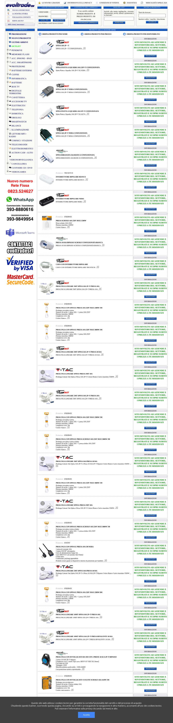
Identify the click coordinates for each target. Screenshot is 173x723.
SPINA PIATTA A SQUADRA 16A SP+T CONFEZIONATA (77, 111)
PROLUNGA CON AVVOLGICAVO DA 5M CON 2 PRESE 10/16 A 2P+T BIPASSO (86, 657)
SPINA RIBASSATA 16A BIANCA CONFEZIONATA (75, 155)
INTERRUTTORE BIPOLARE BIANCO (71, 177)
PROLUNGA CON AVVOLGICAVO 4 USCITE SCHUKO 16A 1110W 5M (82, 680)
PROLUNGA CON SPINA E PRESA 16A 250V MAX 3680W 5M (79, 483)
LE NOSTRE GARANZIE (50, 3)
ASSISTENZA (131, 3)
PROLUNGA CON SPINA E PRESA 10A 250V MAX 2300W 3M (79, 308)
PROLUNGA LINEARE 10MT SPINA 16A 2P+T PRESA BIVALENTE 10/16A (84, 636)
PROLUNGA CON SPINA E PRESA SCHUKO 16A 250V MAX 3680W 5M (83, 527)
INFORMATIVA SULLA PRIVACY (79, 3)
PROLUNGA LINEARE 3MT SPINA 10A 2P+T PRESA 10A (78, 286)
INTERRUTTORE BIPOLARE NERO (70, 199)
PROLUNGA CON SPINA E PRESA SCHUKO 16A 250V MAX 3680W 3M (83, 439)
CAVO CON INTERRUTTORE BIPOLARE (72, 264)
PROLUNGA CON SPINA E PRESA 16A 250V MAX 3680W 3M (79, 330)
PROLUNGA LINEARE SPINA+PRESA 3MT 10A (74, 374)
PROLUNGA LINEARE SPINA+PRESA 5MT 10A (74, 505)
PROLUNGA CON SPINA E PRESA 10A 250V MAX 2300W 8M (79, 592)
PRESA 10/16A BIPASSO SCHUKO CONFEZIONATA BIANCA (79, 242)
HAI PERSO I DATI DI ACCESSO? (51, 23)
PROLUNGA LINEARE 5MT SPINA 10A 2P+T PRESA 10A (78, 396)
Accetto (86, 715)
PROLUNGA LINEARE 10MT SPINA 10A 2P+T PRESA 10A (78, 614)
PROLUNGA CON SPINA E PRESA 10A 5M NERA (74, 547)
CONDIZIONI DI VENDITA (109, 3)
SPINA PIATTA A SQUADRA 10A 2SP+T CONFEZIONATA (78, 67)
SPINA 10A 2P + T (62, 45)
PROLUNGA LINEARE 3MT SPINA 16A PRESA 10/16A (76, 461)
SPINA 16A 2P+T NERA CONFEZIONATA (71, 133)
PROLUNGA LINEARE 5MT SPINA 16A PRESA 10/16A (76, 571)
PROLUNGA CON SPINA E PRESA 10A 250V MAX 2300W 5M (79, 417)
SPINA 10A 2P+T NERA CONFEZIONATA (71, 89)
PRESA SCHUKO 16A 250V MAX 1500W (71, 221)
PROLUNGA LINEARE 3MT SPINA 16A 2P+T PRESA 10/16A (79, 352)
